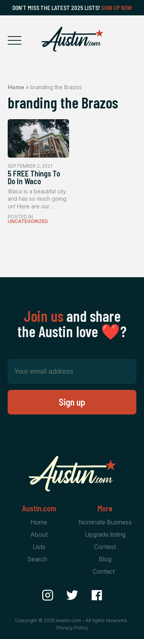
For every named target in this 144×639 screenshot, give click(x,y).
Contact (104, 571)
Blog (105, 559)
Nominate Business (105, 522)
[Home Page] (72, 39)
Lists (39, 547)
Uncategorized (28, 221)
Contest (105, 547)
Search (37, 559)
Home (16, 87)
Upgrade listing (105, 534)
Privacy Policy (72, 628)
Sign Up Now (116, 7)
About (39, 534)
